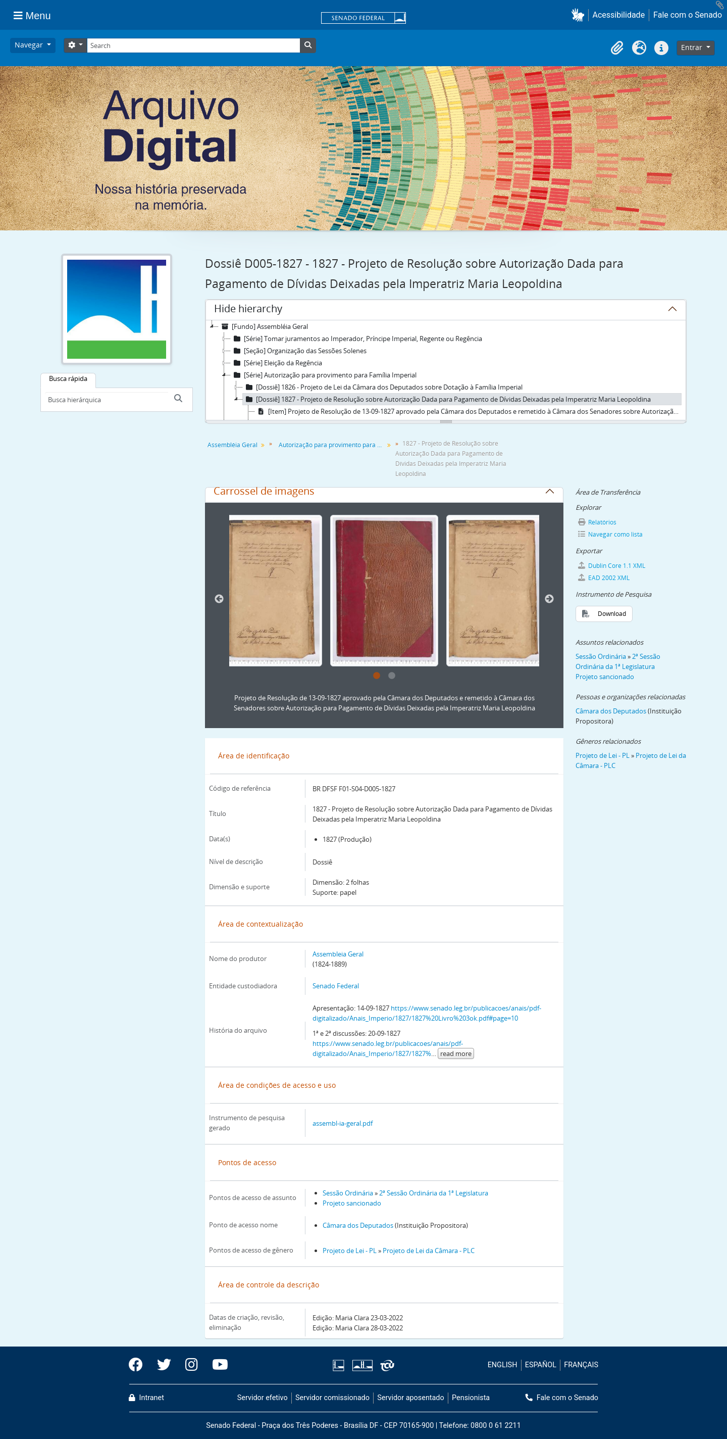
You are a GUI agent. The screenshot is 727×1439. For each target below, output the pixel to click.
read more (456, 1053)
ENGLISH (502, 1365)
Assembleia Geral (338, 953)
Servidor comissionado (332, 1398)
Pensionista (471, 1398)
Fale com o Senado (687, 15)
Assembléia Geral (232, 445)
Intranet (146, 1398)
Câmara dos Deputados (358, 1225)
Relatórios (597, 522)
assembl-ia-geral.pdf (343, 1123)
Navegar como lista (610, 534)
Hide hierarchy (248, 310)
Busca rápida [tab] (68, 378)
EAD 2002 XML (604, 577)
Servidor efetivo (262, 1398)
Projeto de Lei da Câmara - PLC (429, 1250)
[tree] (446, 370)
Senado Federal (336, 985)
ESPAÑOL (540, 1365)
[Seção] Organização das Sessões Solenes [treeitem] (299, 351)
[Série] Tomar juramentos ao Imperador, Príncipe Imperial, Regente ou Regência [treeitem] (356, 338)
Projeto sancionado (352, 1203)
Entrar (692, 47)
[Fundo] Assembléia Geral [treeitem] (263, 326)
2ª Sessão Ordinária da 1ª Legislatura (433, 1192)
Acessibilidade (619, 15)
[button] (580, 15)
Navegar (30, 45)
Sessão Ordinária (348, 1192)
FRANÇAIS (581, 1365)
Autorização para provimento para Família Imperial (332, 445)
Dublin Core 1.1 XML (612, 565)
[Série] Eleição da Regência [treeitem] (276, 363)
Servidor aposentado (410, 1398)
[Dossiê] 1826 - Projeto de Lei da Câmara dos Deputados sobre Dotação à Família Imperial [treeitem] (383, 387)
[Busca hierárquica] (106, 399)
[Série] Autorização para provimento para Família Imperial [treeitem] (324, 375)
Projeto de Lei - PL (350, 1250)
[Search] (193, 45)
